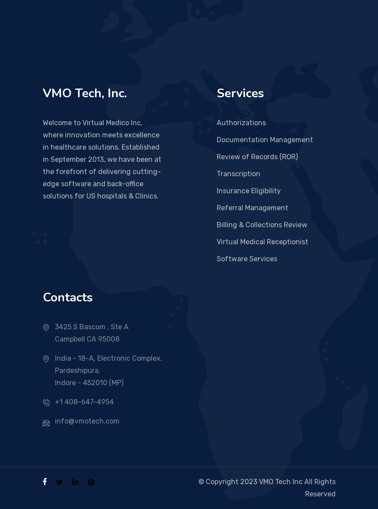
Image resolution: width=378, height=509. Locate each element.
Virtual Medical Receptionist (262, 242)
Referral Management (252, 208)
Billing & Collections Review (262, 225)
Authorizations (241, 123)
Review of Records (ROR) (257, 157)
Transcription (238, 174)
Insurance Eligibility (249, 191)
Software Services (247, 259)
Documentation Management (265, 140)
